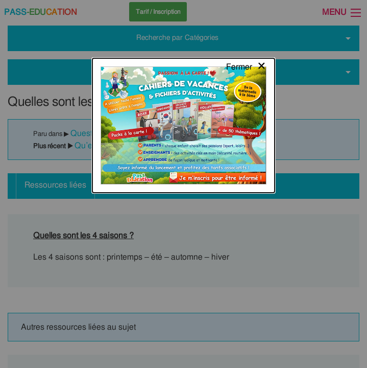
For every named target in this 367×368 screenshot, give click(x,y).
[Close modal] (246, 18)
